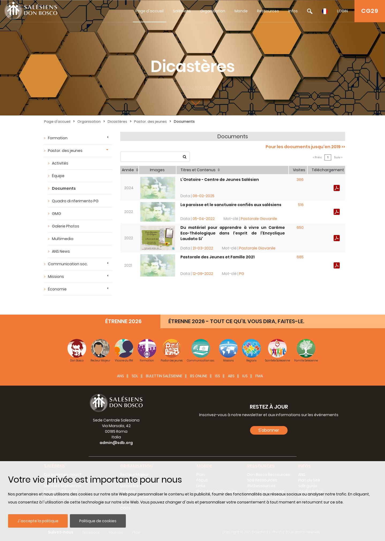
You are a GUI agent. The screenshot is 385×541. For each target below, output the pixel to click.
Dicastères (117, 121)
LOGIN (342, 11)
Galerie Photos (65, 226)
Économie (57, 289)
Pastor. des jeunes (150, 121)
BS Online (198, 376)
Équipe (58, 175)
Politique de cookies (97, 521)
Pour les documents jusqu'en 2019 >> (305, 147)
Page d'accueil (149, 11)
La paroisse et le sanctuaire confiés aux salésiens (230, 204)
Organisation (212, 11)
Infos (293, 11)
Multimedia (62, 238)
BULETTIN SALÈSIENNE (164, 376)
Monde (241, 11)
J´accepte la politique (37, 521)
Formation (57, 138)
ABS (231, 376)
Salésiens (182, 11)
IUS (245, 376)
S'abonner (268, 430)
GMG (56, 213)
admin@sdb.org (116, 442)
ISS (217, 376)
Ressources (268, 11)
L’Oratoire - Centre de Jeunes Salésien (219, 179)
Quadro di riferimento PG (75, 201)
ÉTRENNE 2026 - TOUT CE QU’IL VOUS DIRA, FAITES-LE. (236, 321)
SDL (135, 376)
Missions (56, 276)
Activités (60, 163)
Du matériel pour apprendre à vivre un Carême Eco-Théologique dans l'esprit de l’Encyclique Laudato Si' (232, 233)
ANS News (61, 251)
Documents (184, 121)
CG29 (369, 11)
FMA (259, 376)
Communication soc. (68, 264)
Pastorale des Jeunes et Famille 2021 (217, 257)
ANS (120, 376)
